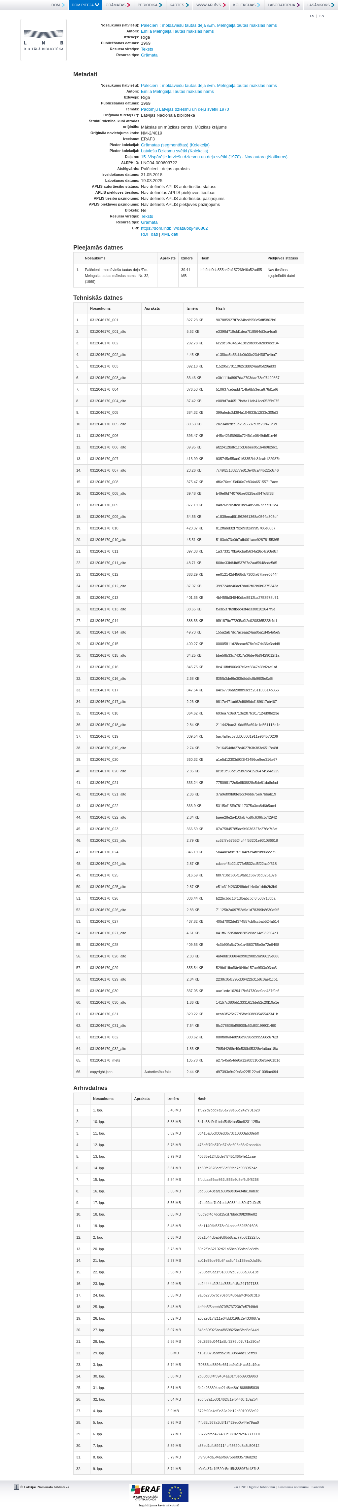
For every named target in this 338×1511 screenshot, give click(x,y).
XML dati (169, 234)
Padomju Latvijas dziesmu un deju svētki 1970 (185, 109)
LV (312, 16)
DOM (58, 5)
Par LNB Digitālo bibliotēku (254, 1487)
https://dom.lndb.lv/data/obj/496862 (174, 228)
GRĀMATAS (118, 5)
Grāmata (149, 55)
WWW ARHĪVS (211, 5)
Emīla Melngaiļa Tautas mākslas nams (177, 31)
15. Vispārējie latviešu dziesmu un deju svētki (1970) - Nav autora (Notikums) (214, 156)
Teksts (147, 49)
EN (321, 16)
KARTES (179, 5)
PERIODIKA (150, 5)
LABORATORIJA (284, 5)
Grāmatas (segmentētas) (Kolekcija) (175, 144)
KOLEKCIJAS (247, 5)
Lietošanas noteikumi (293, 1487)
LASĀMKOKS (321, 5)
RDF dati (149, 234)
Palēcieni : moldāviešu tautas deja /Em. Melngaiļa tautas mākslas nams (209, 25)
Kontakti (318, 1487)
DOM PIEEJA (85, 5)
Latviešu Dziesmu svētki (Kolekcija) (174, 150)
